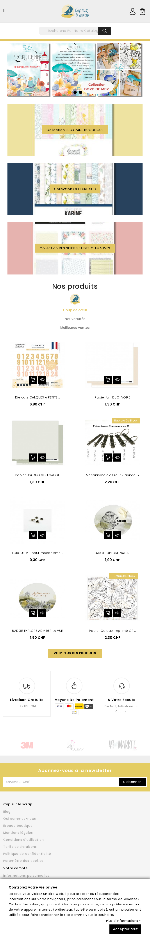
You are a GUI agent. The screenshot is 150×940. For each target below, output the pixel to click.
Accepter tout (125, 928)
